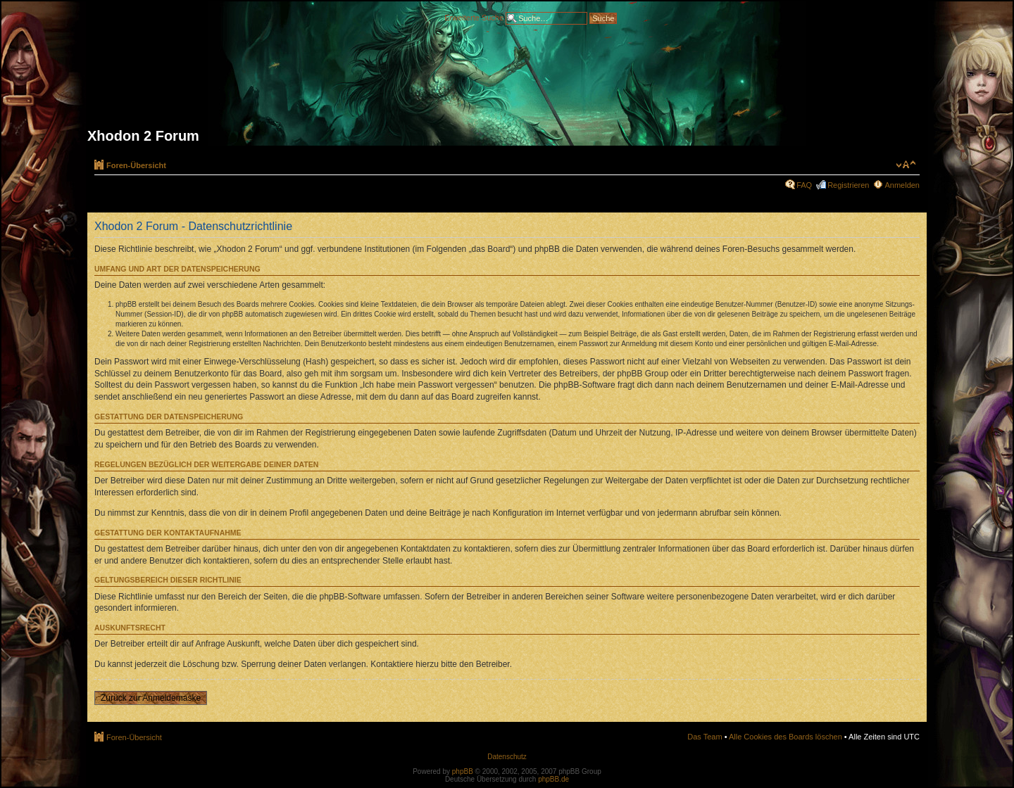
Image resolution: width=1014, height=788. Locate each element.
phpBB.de (553, 779)
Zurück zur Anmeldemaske (151, 698)
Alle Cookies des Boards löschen (785, 736)
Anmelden (902, 185)
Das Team (704, 736)
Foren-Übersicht (136, 165)
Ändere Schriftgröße (906, 164)
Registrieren (848, 185)
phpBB (462, 771)
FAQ (804, 185)
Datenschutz (507, 757)
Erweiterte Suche (473, 17)
